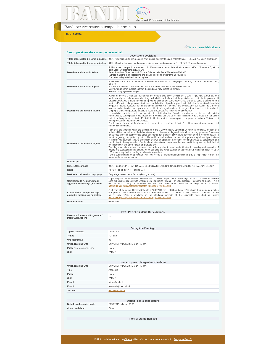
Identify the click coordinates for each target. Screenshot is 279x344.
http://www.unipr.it (117, 290)
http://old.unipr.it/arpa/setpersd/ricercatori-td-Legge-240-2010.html (140, 186)
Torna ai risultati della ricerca (202, 47)
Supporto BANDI (183, 339)
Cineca (128, 339)
